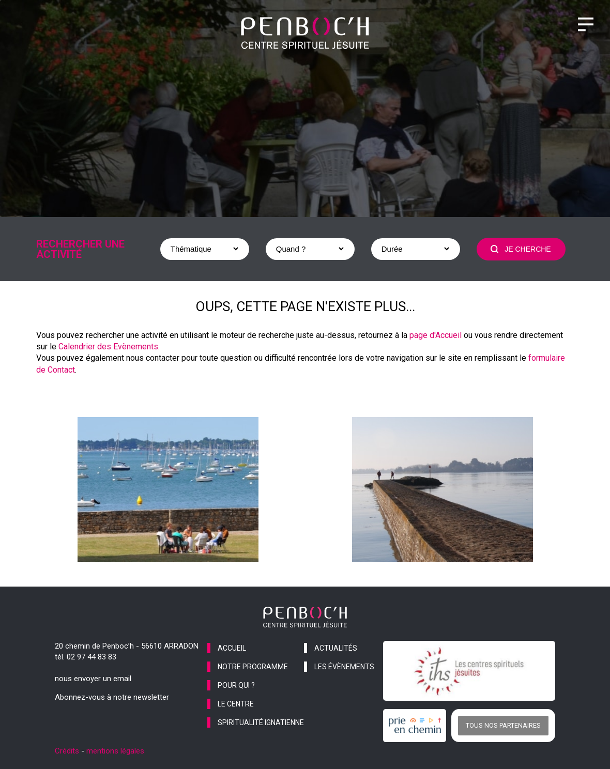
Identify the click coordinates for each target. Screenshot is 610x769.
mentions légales (115, 751)
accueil (232, 648)
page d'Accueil (435, 335)
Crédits (67, 751)
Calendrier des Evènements (108, 346)
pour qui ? (236, 685)
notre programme (253, 667)
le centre (236, 704)
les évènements (344, 667)
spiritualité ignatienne (261, 722)
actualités (335, 648)
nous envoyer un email (93, 678)
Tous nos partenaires (503, 725)
